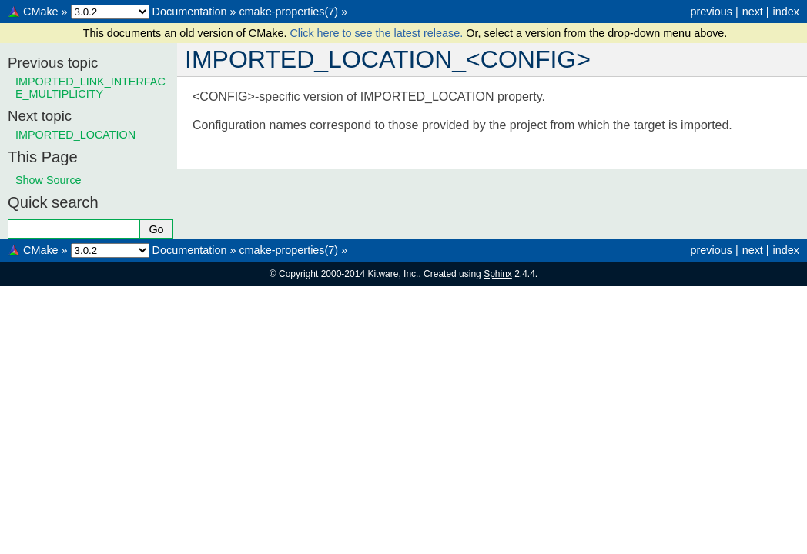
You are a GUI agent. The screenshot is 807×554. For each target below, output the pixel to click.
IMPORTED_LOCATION (75, 134)
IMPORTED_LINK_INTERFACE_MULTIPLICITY (90, 87)
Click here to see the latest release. (378, 33)
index (786, 11)
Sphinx (498, 274)
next (752, 11)
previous (711, 11)
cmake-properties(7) (288, 11)
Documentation (189, 11)
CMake (41, 11)
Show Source (48, 180)
